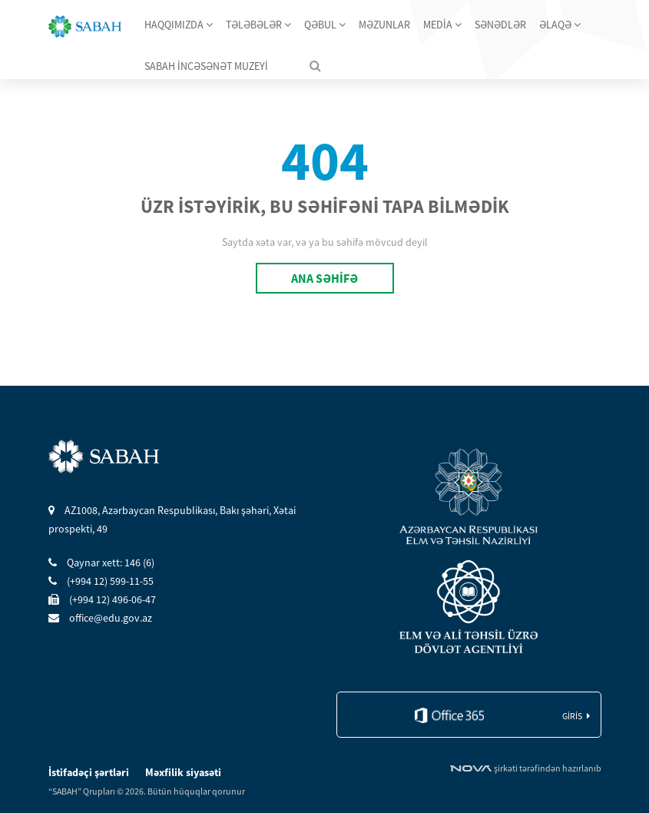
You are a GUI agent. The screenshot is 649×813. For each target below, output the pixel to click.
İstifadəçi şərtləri (89, 772)
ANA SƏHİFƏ (324, 278)
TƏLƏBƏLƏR (258, 25)
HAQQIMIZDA (178, 25)
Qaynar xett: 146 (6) (101, 562)
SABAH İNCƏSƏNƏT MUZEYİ (206, 66)
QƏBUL (325, 25)
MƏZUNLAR (384, 25)
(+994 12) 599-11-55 (101, 581)
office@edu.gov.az (100, 618)
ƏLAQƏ (560, 25)
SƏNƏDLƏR (500, 25)
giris (572, 716)
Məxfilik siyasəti (183, 772)
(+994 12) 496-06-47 (102, 599)
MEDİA (442, 25)
